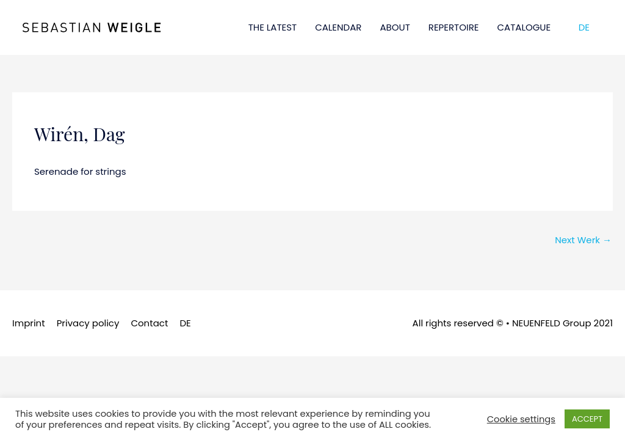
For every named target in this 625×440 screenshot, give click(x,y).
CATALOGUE (524, 27)
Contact (149, 323)
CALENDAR (338, 27)
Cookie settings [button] (521, 419)
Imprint (28, 323)
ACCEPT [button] (587, 419)
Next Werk (583, 239)
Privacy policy (88, 323)
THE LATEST (272, 27)
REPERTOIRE (453, 27)
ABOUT (395, 27)
